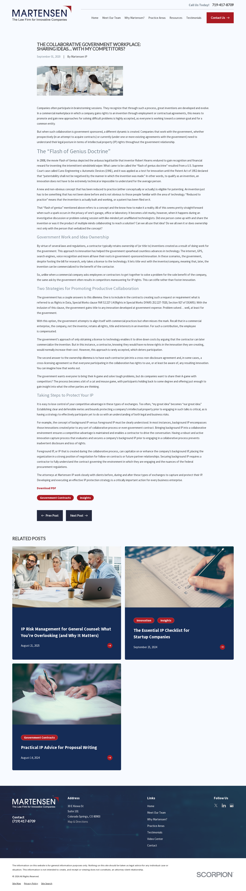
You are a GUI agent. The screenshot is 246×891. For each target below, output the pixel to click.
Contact (152, 845)
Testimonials (154, 832)
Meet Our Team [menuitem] (111, 18)
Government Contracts (55, 498)
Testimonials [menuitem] (193, 18)
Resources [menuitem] (176, 18)
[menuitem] (16, 883)
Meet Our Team (156, 812)
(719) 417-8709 (23, 821)
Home (150, 806)
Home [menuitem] (94, 18)
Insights (85, 498)
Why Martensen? (157, 819)
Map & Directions (78, 821)
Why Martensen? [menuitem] (135, 18)
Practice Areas (156, 826)
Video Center (155, 839)
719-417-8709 (223, 5)
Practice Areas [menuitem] (157, 18)
